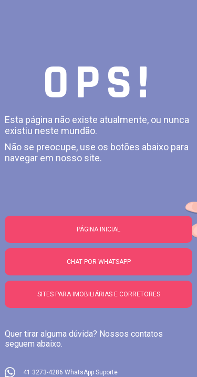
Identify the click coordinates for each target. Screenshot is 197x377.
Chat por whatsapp (99, 261)
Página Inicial (98, 229)
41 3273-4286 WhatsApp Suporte (70, 372)
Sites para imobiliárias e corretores (98, 294)
